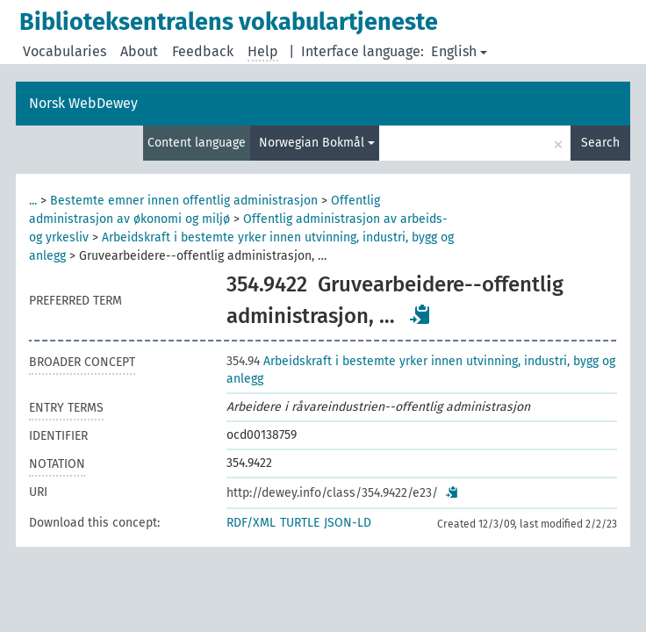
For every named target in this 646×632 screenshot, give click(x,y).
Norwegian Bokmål (317, 142)
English (459, 51)
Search (600, 142)
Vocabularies (64, 51)
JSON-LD (347, 522)
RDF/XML (251, 522)
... (33, 200)
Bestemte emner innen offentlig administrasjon (184, 200)
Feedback (202, 51)
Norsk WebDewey (83, 103)
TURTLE (299, 522)
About (139, 51)
